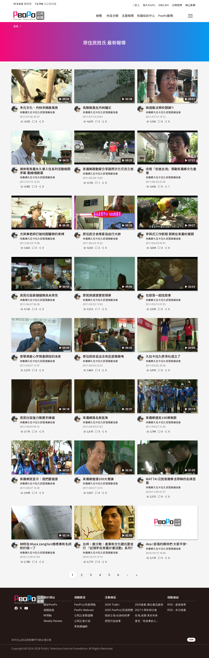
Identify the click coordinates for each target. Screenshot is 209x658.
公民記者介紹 (82, 621)
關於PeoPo (50, 604)
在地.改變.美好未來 (146, 615)
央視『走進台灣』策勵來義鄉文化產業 (171, 171)
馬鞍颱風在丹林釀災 (97, 107)
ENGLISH (164, 5)
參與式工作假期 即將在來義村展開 (170, 234)
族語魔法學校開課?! (160, 107)
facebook (16, 608)
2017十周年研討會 (146, 610)
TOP (191, 639)
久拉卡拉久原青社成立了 (163, 356)
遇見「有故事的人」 (147, 621)
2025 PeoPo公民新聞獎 (119, 610)
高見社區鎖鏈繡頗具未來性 (39, 295)
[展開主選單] (190, 16)
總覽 (99, 15)
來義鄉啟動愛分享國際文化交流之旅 (108, 169)
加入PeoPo (149, 5)
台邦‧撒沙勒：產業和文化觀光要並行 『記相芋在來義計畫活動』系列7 (108, 546)
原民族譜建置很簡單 (97, 295)
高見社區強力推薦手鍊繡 (37, 417)
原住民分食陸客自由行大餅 (102, 234)
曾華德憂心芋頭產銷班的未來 (40, 356)
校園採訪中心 (146, 15)
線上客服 (190, 5)
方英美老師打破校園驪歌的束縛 (42, 234)
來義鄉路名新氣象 (95, 417)
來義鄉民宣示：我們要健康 (39, 479)
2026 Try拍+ (112, 604)
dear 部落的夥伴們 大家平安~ (167, 544)
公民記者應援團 (83, 615)
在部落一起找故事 (158, 295)
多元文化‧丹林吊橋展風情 (39, 107)
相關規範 (49, 610)
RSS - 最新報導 (176, 604)
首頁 (15, 26)
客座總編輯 (81, 626)
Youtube (26, 608)
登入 (137, 5)
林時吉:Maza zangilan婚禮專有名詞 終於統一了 (45, 546)
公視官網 (177, 5)
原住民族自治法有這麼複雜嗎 (103, 356)
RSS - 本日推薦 (176, 610)
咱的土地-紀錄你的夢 (117, 615)
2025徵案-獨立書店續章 (149, 604)
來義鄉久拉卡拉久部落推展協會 (37, 112)
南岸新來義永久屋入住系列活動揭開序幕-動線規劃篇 (45, 171)
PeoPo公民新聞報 (85, 604)
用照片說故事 (113, 621)
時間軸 (48, 615)
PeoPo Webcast (84, 610)
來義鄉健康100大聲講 (98, 479)
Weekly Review (53, 621)
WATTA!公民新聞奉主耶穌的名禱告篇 (171, 481)
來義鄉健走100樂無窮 (161, 417)
